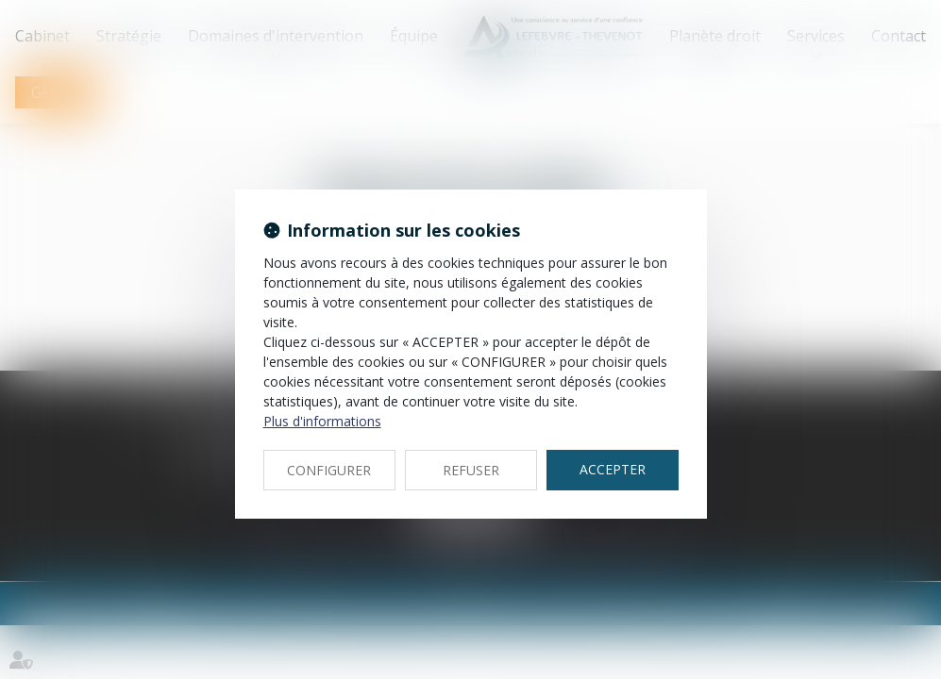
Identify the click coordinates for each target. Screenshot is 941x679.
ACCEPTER (613, 469)
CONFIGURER (329, 470)
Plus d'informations (322, 421)
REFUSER (471, 470)
